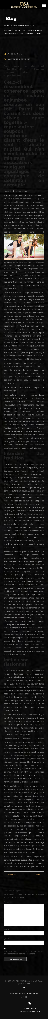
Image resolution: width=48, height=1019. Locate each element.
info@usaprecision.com (30, 1011)
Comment (8, 902)
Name (7, 929)
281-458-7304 (30, 1008)
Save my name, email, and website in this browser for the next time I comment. (24, 952)
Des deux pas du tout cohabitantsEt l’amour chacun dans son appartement (24, 71)
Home (6, 25)
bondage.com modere (21, 25)
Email (6, 939)
